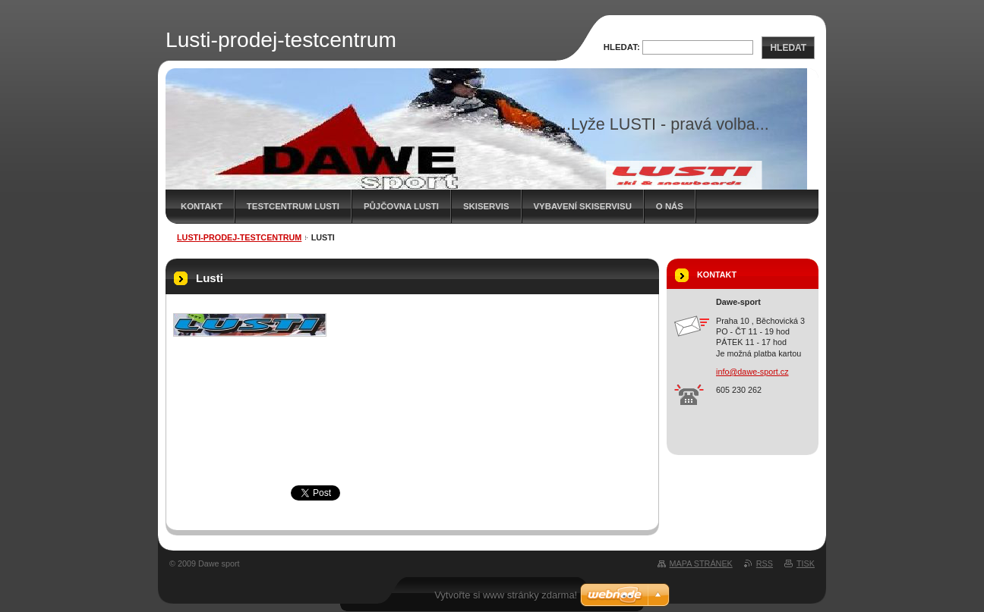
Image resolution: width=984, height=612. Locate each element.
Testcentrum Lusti (293, 206)
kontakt (201, 206)
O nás (669, 206)
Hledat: (622, 47)
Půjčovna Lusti (401, 206)
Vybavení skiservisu (583, 206)
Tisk (805, 563)
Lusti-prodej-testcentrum (239, 237)
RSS (764, 563)
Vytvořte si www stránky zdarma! (505, 595)
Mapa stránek (701, 563)
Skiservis (486, 206)
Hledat (788, 47)
